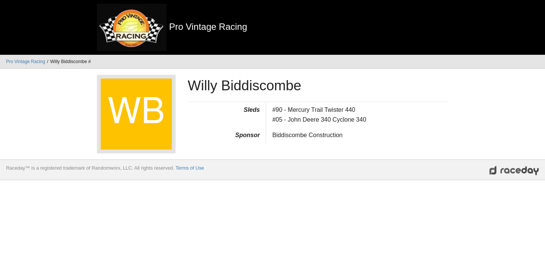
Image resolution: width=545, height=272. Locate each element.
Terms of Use (190, 168)
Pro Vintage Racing (25, 61)
